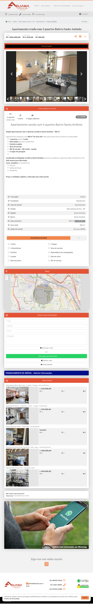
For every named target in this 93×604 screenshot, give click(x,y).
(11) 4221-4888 (31, 14)
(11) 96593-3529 (14, 14)
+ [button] (6, 276)
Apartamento (40, 22)
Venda (15, 22)
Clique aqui (9, 496)
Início (8, 22)
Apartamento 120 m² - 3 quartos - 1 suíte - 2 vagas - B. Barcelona (26, 406)
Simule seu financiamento (62, 6)
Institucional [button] (45, 6)
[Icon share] (82, 14)
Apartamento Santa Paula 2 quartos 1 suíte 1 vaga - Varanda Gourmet (28, 447)
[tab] (11, 46)
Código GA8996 (51, 22)
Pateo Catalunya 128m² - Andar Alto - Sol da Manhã (22, 427)
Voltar (84, 22)
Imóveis (36, 6)
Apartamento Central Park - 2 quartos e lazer (20, 468)
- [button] (6, 279)
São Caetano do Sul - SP (26, 22)
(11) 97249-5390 (48, 14)
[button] (12, 74)
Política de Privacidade (11, 599)
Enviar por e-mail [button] (46, 348)
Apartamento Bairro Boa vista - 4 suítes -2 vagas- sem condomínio (27, 385)
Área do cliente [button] (77, 6)
